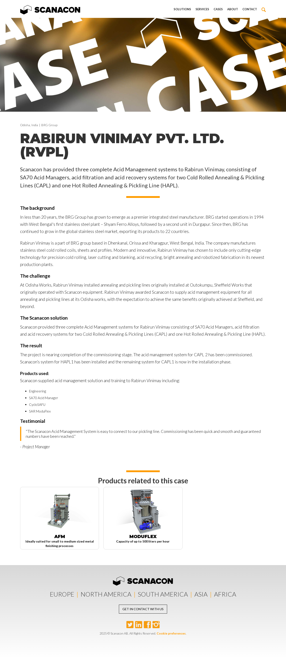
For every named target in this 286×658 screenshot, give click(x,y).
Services (202, 9)
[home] (50, 9)
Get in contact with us (143, 609)
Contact (249, 9)
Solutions (182, 9)
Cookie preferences (171, 633)
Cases (218, 9)
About (232, 9)
